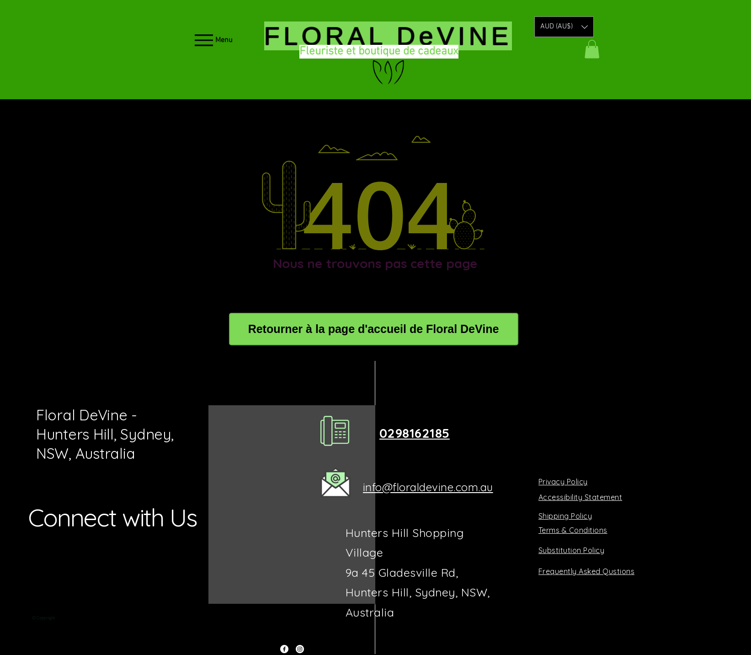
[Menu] (213, 40)
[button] (564, 26)
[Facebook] (284, 649)
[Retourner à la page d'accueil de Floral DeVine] (373, 329)
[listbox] (564, 26)
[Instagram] (300, 649)
